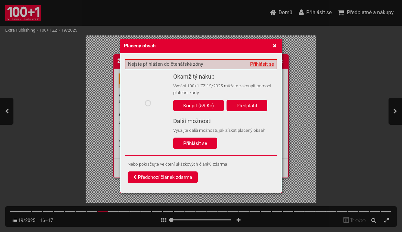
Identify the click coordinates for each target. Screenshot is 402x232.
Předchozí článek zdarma (162, 177)
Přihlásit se (262, 64)
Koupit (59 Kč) (198, 106)
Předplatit (247, 106)
